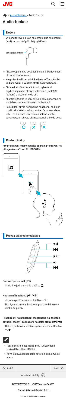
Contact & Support (33, 390)
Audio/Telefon (18, 15)
